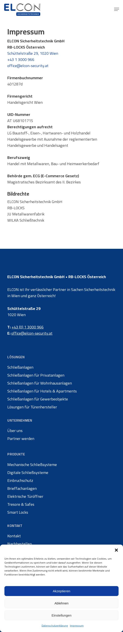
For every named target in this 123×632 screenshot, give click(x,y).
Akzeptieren (61, 591)
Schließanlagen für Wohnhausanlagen (39, 383)
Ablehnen (61, 603)
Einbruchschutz (20, 480)
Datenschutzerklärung (55, 625)
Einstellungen (61, 615)
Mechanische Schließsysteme (32, 465)
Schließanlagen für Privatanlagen (35, 375)
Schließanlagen (20, 367)
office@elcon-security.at (27, 65)
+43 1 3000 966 (20, 59)
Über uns (15, 431)
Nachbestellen (19, 544)
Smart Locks (17, 512)
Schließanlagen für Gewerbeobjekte (37, 399)
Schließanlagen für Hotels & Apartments (42, 391)
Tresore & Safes (20, 504)
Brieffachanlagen (22, 488)
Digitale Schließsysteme (27, 473)
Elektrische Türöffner (25, 496)
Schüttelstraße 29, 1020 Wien (32, 53)
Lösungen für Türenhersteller (32, 407)
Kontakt (14, 536)
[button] (116, 550)
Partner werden (20, 439)
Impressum (77, 625)
